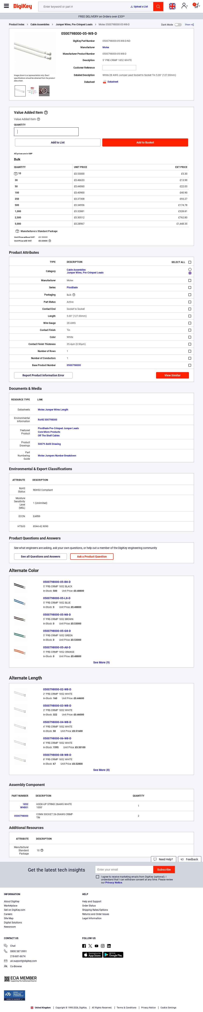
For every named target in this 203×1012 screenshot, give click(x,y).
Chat (9, 946)
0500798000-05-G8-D (57, 630)
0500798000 (74, 365)
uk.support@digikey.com (20, 961)
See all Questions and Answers (40, 556)
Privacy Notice (113, 882)
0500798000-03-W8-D (57, 705)
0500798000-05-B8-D (57, 581)
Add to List (58, 142)
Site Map (8, 918)
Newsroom (10, 926)
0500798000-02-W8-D (57, 689)
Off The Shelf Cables (49, 435)
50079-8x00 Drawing (49, 444)
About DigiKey (11, 901)
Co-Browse (13, 967)
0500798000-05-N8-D (57, 614)
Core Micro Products (49, 432)
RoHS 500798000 (47, 419)
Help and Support (91, 901)
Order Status (89, 905)
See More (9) (101, 662)
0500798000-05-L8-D (56, 598)
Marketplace (10, 905)
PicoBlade (72, 287)
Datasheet (110, 81)
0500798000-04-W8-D (57, 722)
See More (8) (101, 770)
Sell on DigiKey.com (14, 910)
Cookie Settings (168, 1007)
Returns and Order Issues (95, 914)
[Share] (189, 25)
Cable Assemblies (39, 24)
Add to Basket (145, 142)
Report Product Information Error (43, 375)
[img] (23, 7)
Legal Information (92, 918)
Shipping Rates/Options (95, 910)
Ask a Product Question (92, 556)
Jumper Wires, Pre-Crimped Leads (74, 24)
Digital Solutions (13, 922)
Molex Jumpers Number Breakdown (57, 455)
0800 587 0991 (15, 952)
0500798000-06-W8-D (57, 738)
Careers (8, 914)
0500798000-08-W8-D (57, 754)
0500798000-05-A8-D (57, 647)
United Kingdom (41, 1007)
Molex (106, 47)
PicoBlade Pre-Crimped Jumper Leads (58, 428)
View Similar (172, 375)
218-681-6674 (14, 956)
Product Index (16, 24)
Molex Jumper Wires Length (53, 409)
